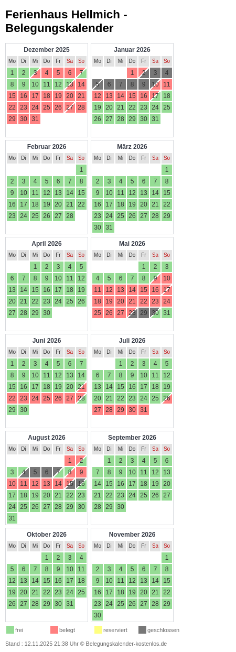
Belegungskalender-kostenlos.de (126, 643)
